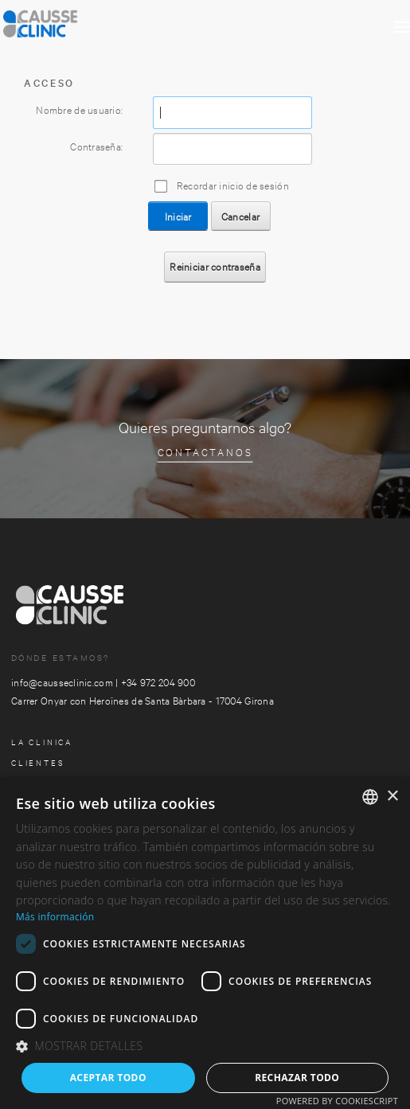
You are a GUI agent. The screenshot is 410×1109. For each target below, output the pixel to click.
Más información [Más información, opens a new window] (55, 917)
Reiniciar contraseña (215, 266)
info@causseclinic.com (62, 681)
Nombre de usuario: (79, 109)
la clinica (41, 742)
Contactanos (205, 451)
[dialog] (205, 943)
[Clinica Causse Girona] (79, 20)
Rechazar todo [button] (297, 1077)
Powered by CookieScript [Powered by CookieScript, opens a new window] (337, 1101)
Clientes (37, 762)
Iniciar (178, 216)
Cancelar (240, 216)
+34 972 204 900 (158, 681)
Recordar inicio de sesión (233, 185)
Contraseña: (96, 146)
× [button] (392, 796)
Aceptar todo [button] (108, 1077)
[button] (205, 1046)
